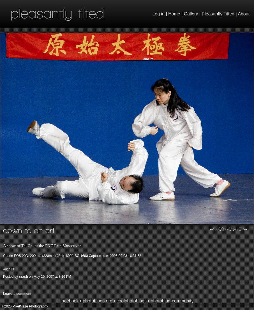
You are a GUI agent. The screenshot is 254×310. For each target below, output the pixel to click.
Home (174, 14)
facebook (70, 300)
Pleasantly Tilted (218, 14)
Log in (158, 14)
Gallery (191, 14)
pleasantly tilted (57, 13)
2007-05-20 (228, 229)
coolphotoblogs (131, 300)
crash (23, 277)
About (244, 14)
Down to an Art (28, 230)
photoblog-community (172, 300)
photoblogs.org (97, 300)
